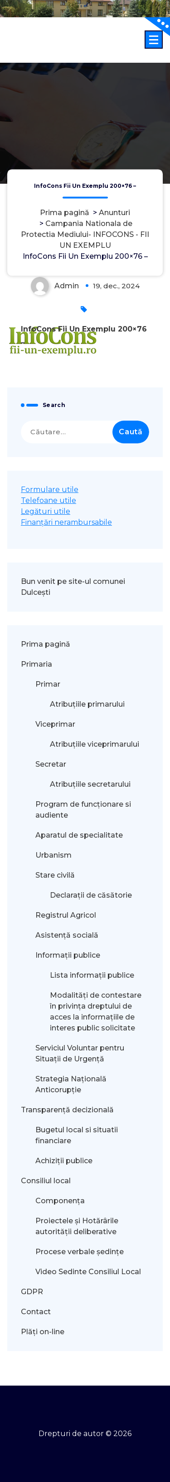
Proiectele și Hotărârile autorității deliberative (76, 1226)
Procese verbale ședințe (79, 1251)
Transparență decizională (67, 1109)
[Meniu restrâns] (154, 39)
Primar (47, 684)
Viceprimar (55, 724)
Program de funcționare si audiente (83, 809)
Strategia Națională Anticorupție (71, 1084)
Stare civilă (55, 875)
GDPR (32, 1291)
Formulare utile (49, 489)
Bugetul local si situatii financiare (76, 1135)
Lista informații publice (92, 975)
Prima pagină (64, 212)
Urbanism (53, 855)
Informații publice (67, 955)
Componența (60, 1200)
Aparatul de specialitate (79, 835)
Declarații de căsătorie (91, 895)
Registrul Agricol (66, 915)
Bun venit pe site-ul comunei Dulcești (73, 587)
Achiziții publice (63, 1160)
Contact (36, 1311)
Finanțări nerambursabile (66, 522)
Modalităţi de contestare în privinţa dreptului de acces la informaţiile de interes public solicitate (95, 1011)
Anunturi (114, 212)
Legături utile (45, 511)
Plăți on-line (42, 1331)
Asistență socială (66, 935)
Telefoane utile (48, 500)
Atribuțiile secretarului (90, 784)
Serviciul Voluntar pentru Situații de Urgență (79, 1053)
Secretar (50, 764)
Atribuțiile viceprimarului (94, 744)
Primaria (36, 664)
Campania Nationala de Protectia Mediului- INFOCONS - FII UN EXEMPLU (85, 234)
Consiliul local (46, 1180)
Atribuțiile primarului (87, 704)
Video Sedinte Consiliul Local (88, 1271)
